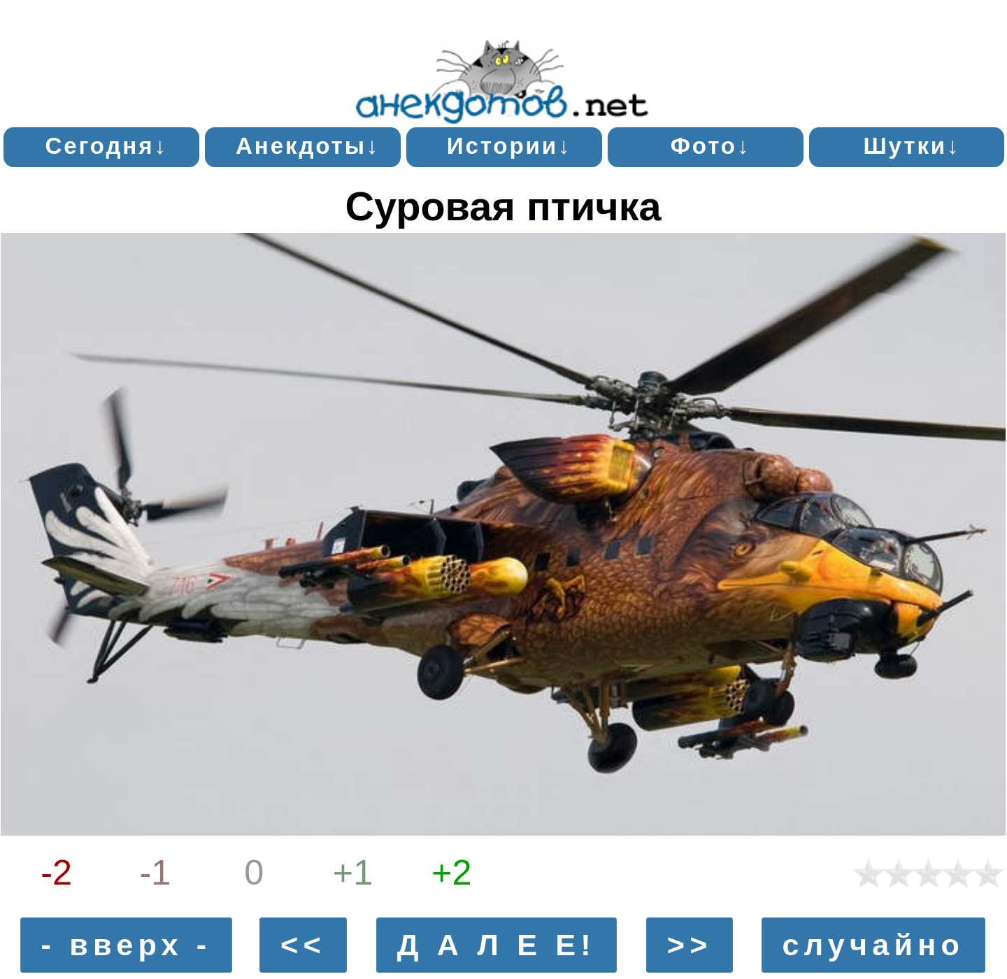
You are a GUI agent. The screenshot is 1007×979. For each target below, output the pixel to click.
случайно (873, 945)
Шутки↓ (911, 146)
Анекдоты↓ (308, 146)
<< (303, 945)
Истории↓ (509, 146)
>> (690, 945)
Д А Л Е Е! (496, 945)
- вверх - (126, 945)
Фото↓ (711, 146)
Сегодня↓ (106, 146)
